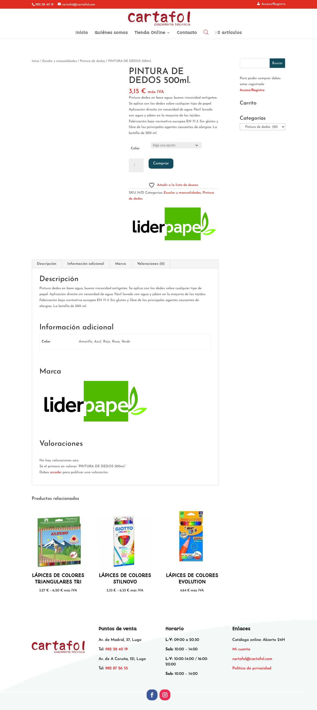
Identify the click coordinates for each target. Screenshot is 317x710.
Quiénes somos (111, 33)
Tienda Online (149, 33)
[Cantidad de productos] (136, 165)
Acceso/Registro (252, 90)
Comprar (161, 163)
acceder (56, 472)
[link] (252, 659)
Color (135, 148)
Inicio (81, 33)
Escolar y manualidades (59, 61)
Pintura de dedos (92, 61)
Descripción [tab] (46, 264)
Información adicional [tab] (85, 264)
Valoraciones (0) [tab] (151, 264)
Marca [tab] (120, 264)
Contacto (187, 33)
